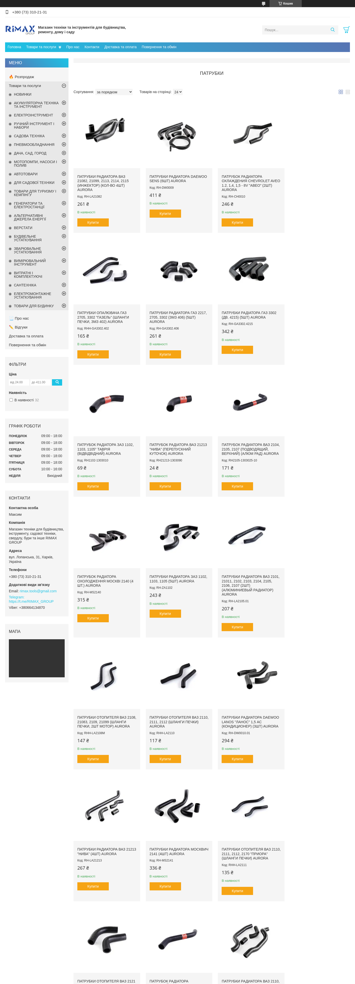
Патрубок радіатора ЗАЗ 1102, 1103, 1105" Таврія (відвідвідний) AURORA (246, 313)
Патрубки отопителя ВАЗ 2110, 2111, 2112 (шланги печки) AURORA (172, 583)
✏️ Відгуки (18, 327)
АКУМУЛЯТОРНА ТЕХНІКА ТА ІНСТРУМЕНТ (36, 105)
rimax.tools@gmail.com (38, 591)
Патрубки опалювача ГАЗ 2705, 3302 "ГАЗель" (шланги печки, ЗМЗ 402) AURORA (315, 179)
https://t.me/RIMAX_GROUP (31, 601)
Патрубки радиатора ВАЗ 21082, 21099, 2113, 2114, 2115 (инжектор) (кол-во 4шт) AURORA (103, 181)
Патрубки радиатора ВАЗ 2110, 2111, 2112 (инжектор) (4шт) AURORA (102, 847)
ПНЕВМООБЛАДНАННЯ (34, 145)
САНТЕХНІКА (25, 285)
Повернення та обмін (159, 47)
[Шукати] (332, 29)
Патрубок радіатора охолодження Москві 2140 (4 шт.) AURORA (176, 444)
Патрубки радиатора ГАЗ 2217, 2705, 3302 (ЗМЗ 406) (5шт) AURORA (106, 313)
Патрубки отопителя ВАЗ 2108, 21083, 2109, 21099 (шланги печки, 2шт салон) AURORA (174, 850)
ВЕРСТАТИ (23, 228)
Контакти (91, 47)
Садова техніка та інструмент (121, 952)
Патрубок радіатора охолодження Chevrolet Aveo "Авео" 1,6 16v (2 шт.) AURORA (314, 850)
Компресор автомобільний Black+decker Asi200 (219, 956)
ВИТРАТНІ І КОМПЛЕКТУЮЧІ (28, 275)
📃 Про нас (19, 318)
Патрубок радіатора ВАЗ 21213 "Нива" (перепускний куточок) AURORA (315, 313)
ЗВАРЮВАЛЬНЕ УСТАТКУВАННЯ (28, 250)
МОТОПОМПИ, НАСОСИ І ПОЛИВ (35, 163)
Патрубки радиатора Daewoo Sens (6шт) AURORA (174, 177)
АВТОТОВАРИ (26, 174)
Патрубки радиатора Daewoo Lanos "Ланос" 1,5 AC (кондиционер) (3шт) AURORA (246, 583)
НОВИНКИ (22, 94)
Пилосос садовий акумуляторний (208, 941)
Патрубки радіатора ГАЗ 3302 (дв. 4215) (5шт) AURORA (175, 311)
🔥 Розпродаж (21, 77)
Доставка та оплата (120, 47)
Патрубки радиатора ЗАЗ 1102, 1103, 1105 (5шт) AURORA (245, 442)
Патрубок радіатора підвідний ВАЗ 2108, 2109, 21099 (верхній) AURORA (312, 717)
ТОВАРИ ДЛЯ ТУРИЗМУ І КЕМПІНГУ (35, 193)
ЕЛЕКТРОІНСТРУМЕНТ (33, 115)
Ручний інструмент (113, 941)
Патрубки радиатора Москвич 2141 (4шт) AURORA (104, 715)
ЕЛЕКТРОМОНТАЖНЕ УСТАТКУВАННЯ (32, 295)
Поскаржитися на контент (230, 979)
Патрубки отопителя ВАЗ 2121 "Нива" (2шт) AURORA (243, 715)
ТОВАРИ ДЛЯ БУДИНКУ (34, 306)
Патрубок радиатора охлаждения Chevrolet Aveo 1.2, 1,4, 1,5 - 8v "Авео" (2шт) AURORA (243, 181)
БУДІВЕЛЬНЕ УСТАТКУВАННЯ (28, 238)
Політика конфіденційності (269, 979)
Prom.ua (201, 974)
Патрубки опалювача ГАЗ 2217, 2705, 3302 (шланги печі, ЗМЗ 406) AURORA (245, 847)
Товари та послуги (41, 47)
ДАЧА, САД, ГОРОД (30, 153)
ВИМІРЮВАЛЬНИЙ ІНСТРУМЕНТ (30, 262)
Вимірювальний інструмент (119, 946)
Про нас (72, 47)
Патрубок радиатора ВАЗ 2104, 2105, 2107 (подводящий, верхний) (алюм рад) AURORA (105, 444)
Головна (14, 47)
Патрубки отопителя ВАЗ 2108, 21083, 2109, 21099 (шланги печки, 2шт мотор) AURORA (104, 585)
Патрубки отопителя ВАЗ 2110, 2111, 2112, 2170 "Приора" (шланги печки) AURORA (176, 717)
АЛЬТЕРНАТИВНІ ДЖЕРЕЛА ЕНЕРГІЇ (30, 217)
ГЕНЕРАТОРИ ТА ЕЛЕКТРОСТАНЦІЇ (29, 205)
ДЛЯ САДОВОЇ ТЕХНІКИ (34, 183)
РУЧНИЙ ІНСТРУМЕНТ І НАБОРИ (34, 125)
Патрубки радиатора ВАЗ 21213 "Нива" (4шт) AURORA (314, 581)
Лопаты (272, 941)
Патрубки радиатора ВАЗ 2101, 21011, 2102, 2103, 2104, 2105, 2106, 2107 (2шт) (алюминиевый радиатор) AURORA (314, 448)
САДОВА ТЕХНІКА (29, 136)
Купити (93, 221)
